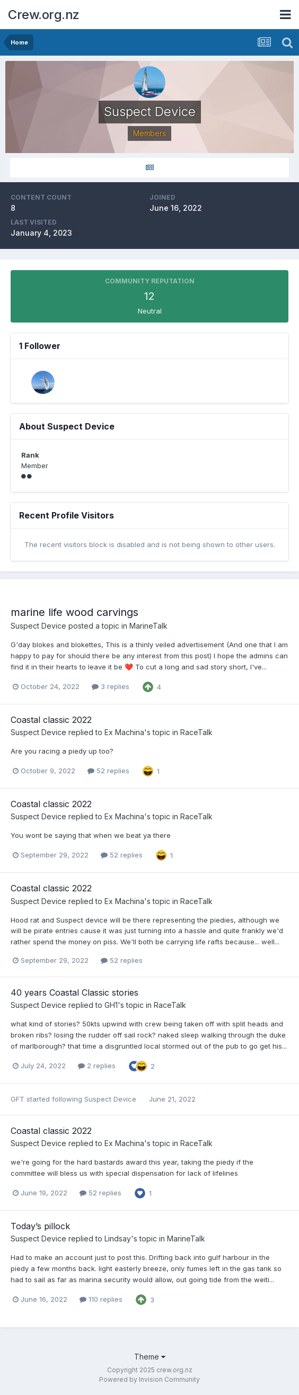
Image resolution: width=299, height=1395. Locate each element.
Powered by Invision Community (149, 1379)
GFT (17, 1099)
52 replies (108, 770)
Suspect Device (38, 625)
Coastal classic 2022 (51, 719)
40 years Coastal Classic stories (74, 992)
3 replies (110, 686)
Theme (149, 1356)
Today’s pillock (40, 1226)
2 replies (97, 1065)
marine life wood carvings (74, 612)
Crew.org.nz (44, 14)
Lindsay (117, 1238)
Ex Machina (124, 732)
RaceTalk (196, 732)
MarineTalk (148, 625)
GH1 (111, 1004)
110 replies (101, 1299)
